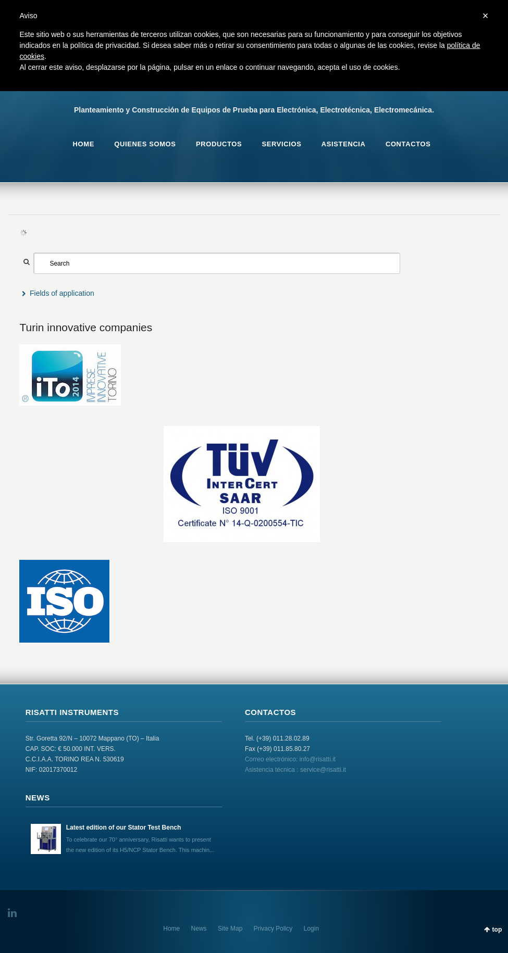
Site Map (230, 928)
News (199, 928)
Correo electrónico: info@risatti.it (290, 759)
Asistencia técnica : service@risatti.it (295, 769)
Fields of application (62, 293)
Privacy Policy (273, 928)
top (497, 929)
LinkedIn (14, 913)
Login (311, 928)
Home (171, 928)
